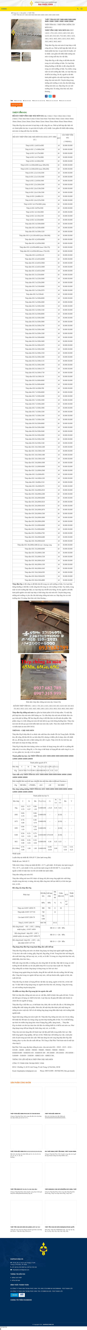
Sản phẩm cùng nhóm (20, 1083)
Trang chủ (14, 13)
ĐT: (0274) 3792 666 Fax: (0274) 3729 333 (24, 1267)
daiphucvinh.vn (48, 1324)
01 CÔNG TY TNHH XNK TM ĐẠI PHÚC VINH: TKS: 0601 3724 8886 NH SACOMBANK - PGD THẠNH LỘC (41, 1288)
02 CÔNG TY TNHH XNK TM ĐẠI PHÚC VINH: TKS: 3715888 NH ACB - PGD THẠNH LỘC (36, 1291)
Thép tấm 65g (17, 584)
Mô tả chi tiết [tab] (16, 104)
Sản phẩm (23, 13)
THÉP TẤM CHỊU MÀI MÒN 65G (57, 30)
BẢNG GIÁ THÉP (17, 1277)
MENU (4, 9)
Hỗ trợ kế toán (16, 1280)
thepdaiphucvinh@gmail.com (21, 1270)
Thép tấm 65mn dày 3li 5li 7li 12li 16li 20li (23, 1189)
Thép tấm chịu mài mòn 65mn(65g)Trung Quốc (60, 1227)
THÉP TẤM (31, 13)
